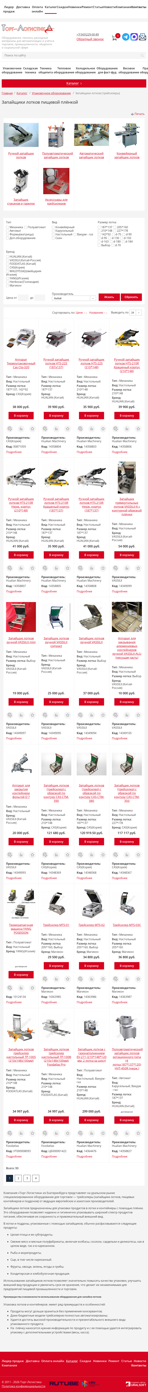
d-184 (127, 241)
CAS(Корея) (15, 267)
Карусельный (63, 231)
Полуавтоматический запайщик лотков (57, 155)
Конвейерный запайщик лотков (126, 155)
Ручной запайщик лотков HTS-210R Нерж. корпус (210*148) (21, 504)
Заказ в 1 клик (9, 428)
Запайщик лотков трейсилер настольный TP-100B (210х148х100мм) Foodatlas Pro (56, 1057)
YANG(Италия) (17, 278)
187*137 (105, 227)
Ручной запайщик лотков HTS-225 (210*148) (91, 363)
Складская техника (30, 70)
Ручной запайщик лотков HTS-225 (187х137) (56, 363)
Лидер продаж (9, 9)
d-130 (113, 238)
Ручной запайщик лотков (21, 155)
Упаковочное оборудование (12, 70)
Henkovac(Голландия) (22, 282)
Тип (8, 222)
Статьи (98, 7)
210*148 (105, 231)
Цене (79, 313)
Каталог (51, 7)
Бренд (10, 252)
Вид (54, 222)
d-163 (103, 241)
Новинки (75, 7)
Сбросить (131, 297)
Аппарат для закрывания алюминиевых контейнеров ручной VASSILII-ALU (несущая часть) (126, 647)
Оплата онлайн (37, 9)
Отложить (32, 427)
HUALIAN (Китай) (19, 256)
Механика (14, 227)
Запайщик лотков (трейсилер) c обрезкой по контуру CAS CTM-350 (127, 793)
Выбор (104, 245)
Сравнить (21, 427)
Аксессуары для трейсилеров (56, 201)
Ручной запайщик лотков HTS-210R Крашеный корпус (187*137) (56, 504)
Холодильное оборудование (85, 70)
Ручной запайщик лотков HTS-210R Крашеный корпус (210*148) (127, 365)
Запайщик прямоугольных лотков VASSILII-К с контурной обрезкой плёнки (127, 506)
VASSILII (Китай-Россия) (23, 260)
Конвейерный (63, 227)
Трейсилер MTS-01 (56, 925)
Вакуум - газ (83, 234)
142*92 (104, 234)
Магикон (13, 285)
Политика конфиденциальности (23, 1386)
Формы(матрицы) (20, 234)
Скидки (62, 7)
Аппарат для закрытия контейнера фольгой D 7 (21, 791)
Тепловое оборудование (64, 70)
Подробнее (14, 452)
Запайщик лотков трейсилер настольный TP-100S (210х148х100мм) (21, 1055)
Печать (140, 114)
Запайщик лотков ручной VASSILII (91, 640)
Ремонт (87, 7)
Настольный (62, 234)
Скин (57, 238)
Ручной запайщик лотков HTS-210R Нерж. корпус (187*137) (91, 504)
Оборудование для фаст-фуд (107, 70)
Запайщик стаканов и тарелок (21, 201)
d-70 (116, 245)
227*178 (120, 231)
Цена (9, 298)
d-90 (127, 234)
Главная (7, 93)
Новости (109, 7)
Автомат (13, 231)
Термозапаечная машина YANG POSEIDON (21, 929)
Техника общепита (46, 70)
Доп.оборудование (21, 238)
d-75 (116, 234)
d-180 (115, 241)
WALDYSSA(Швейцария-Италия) (24, 273)
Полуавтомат (35, 227)
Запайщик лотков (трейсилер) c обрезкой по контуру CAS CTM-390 (56, 793)
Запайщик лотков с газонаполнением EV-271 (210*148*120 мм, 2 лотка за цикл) (92, 1055)
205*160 (120, 227)
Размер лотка (107, 222)
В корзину (21, 415)
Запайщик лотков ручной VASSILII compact (56, 642)
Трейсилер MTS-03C (127, 925)
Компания (123, 7)
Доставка (23, 7)
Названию (96, 313)
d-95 (102, 238)
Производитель (62, 294)
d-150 (125, 238)
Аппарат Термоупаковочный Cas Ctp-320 (21, 363)
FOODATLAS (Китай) (21, 264)
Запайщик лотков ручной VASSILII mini (21, 640)
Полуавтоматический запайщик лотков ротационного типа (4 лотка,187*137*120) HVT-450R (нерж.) (127, 1058)
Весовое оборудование (129, 70)
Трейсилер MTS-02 (91, 925)
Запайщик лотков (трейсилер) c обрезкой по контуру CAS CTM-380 (91, 793)
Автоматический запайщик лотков (91, 155)
